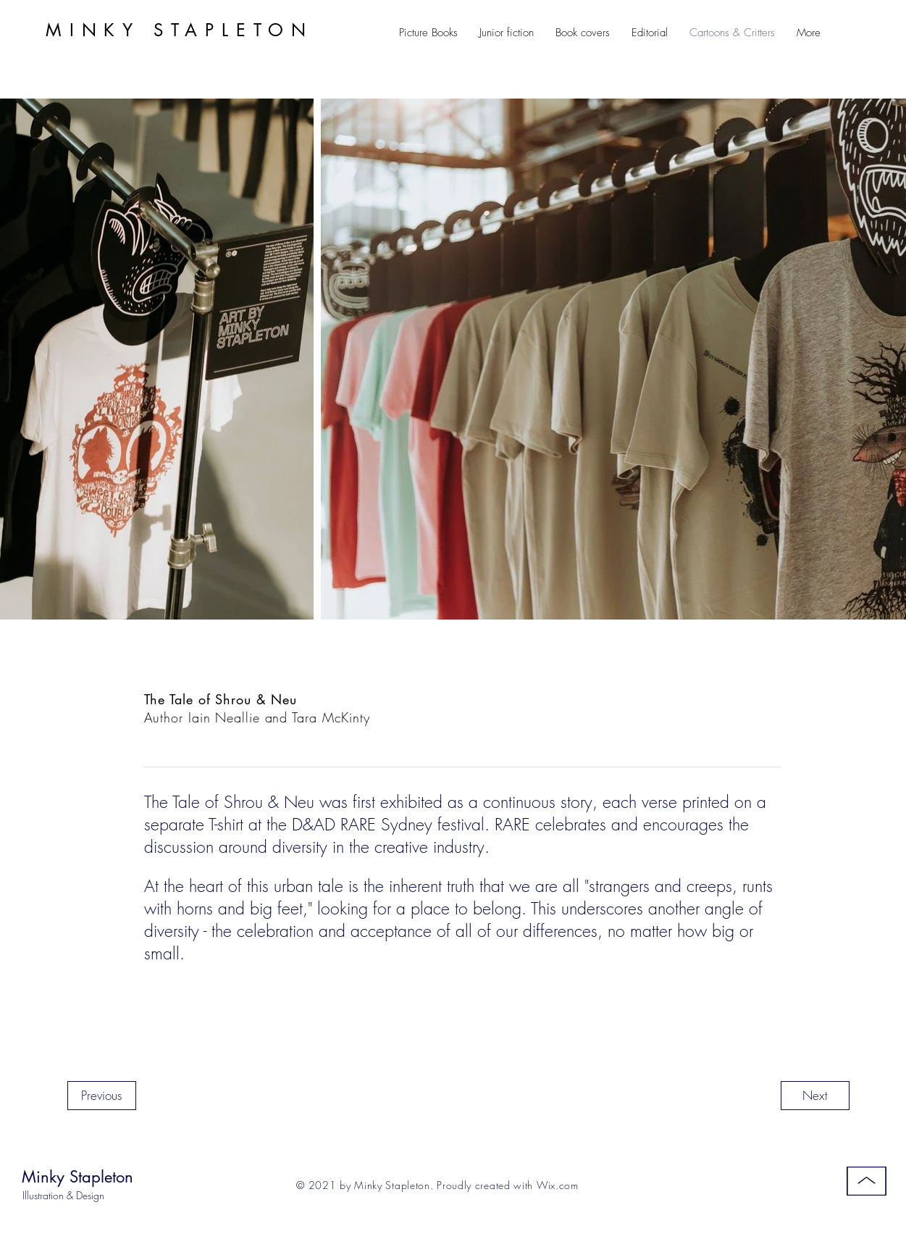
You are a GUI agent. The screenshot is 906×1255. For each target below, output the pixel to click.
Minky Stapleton (77, 1177)
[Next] (815, 1095)
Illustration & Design (63, 1195)
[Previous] (101, 1095)
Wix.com (558, 1185)
